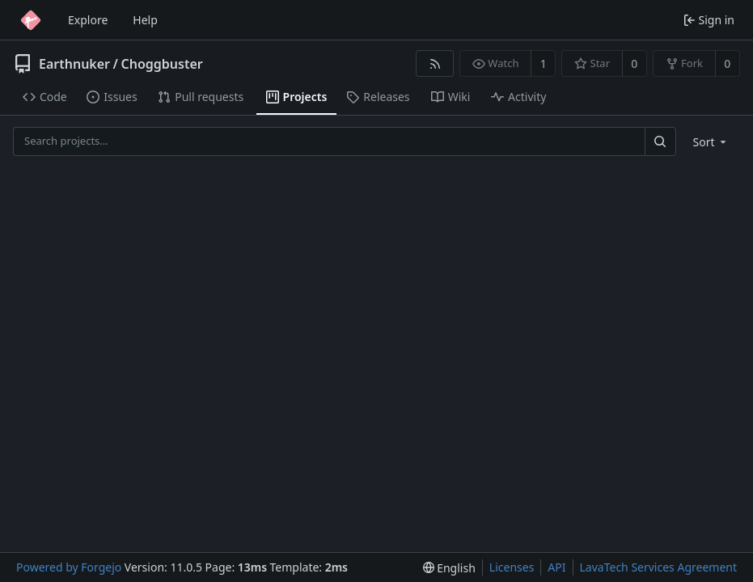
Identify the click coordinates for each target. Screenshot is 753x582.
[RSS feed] (435, 63)
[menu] (711, 142)
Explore (88, 19)
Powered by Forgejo (68, 567)
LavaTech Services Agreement (658, 567)
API (556, 567)
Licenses (512, 567)
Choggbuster (161, 64)
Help (145, 19)
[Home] (30, 20)
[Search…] (660, 141)
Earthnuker (74, 64)
